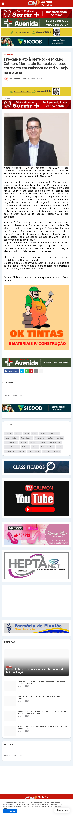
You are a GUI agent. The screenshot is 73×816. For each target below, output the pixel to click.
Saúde (59, 447)
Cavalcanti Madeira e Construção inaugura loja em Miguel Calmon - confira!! (41, 683)
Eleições (60, 438)
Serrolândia (10, 451)
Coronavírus (39, 438)
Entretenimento (11, 442)
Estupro (33, 442)
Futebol (42, 442)
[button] (3, 4)
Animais (9, 434)
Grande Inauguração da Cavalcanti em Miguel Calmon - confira (40, 698)
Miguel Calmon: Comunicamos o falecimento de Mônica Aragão (35, 671)
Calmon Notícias (11, 438)
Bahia (27, 434)
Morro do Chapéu (12, 447)
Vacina (37, 451)
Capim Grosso (26, 438)
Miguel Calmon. (54, 442)
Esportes (23, 442)
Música (35, 447)
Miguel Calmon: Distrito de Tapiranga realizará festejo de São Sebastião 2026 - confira (42, 713)
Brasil (43, 434)
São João (21, 451)
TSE (29, 451)
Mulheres (25, 447)
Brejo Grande (53, 434)
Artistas (18, 434)
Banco (34, 434)
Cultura (50, 438)
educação (46, 451)
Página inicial (9, 55)
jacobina (57, 451)
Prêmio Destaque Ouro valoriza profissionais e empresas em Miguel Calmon (42, 728)
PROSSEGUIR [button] (9, 811)
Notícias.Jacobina (47, 447)
